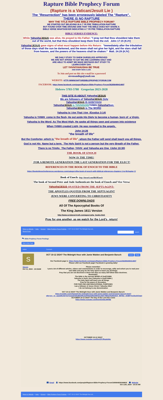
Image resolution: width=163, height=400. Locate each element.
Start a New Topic (28, 243)
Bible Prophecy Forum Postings (56, 229)
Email (51, 383)
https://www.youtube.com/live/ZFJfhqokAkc (93, 339)
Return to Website (28, 229)
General (43, 229)
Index (37, 229)
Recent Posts (27, 231)
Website (135, 383)
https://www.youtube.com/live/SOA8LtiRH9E (93, 300)
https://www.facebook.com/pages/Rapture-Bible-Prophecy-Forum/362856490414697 (102, 261)
